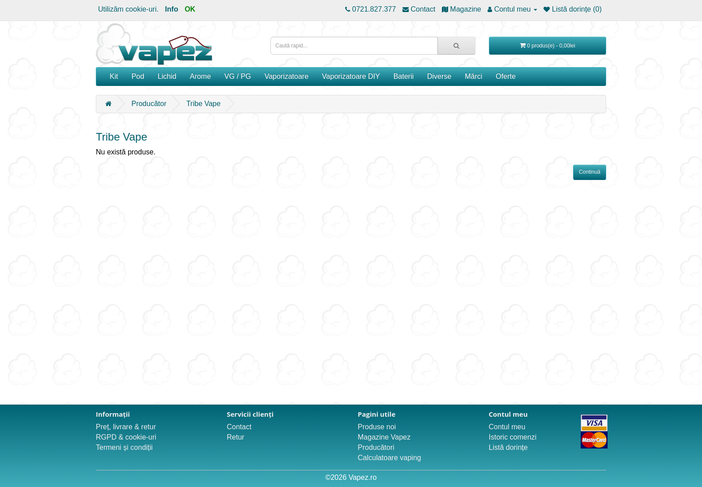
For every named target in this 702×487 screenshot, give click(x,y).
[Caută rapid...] (456, 46)
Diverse (439, 76)
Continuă (589, 172)
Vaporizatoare (286, 76)
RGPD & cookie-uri (126, 437)
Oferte (505, 76)
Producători (376, 447)
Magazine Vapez (384, 437)
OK (189, 9)
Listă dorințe (508, 447)
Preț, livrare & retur (126, 427)
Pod (138, 76)
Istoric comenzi (513, 437)
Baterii (404, 76)
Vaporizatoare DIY (351, 76)
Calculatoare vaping (389, 457)
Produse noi (377, 427)
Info (171, 9)
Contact (239, 427)
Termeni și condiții (124, 447)
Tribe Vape (203, 103)
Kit (114, 76)
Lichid (167, 76)
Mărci (473, 76)
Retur (235, 437)
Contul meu (507, 427)
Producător (148, 103)
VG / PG (237, 76)
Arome (200, 76)
